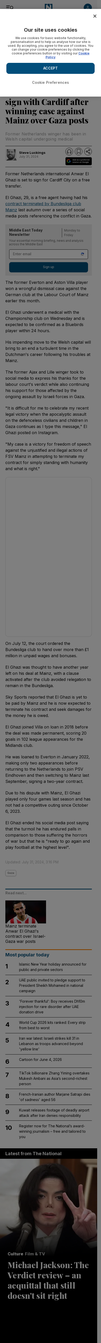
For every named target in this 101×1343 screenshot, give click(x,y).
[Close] (94, 16)
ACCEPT (50, 68)
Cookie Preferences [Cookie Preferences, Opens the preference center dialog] (50, 82)
